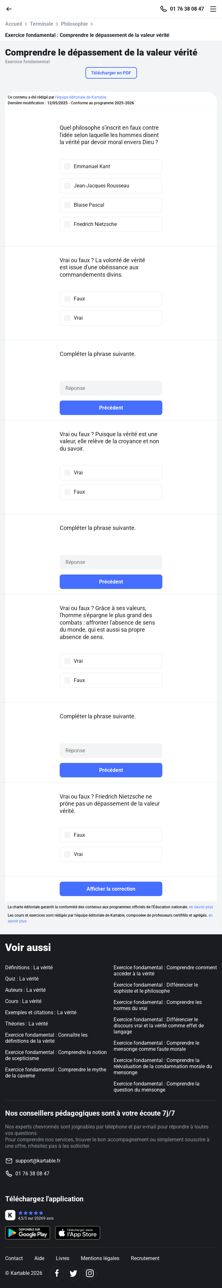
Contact (14, 1258)
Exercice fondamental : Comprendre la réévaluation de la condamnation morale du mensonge (163, 1066)
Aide (39, 1258)
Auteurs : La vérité (25, 990)
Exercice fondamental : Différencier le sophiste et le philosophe (156, 988)
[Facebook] (57, 1273)
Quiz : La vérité (21, 979)
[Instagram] (90, 1273)
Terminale (41, 24)
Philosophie (74, 24)
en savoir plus (201, 907)
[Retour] (11, 8)
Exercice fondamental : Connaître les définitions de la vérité (46, 1038)
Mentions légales (100, 1258)
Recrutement (145, 1258)
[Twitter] (73, 1273)
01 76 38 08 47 (187, 9)
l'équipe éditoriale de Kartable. (81, 97)
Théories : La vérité (26, 1024)
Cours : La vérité (23, 1001)
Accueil (13, 24)
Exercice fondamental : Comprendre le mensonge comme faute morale (156, 1046)
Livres (62, 1258)
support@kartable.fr (37, 1161)
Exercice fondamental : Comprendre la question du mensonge (157, 1087)
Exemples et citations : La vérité (40, 1012)
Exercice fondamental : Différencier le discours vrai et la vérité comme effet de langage (159, 1025)
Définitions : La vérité (29, 967)
